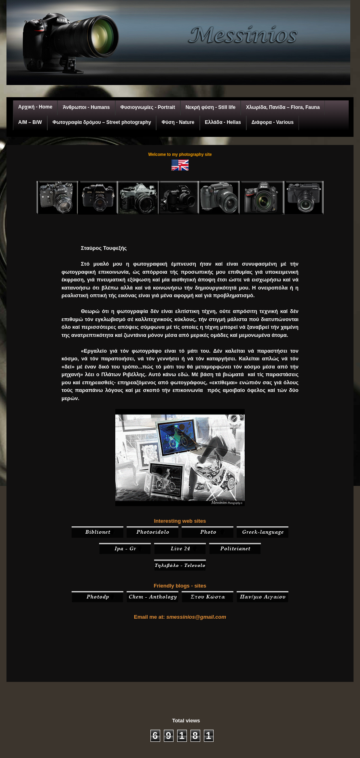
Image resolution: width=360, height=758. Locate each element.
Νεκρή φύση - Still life (211, 107)
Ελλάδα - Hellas (223, 122)
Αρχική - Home (35, 107)
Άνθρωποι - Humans (86, 107)
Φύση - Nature (177, 122)
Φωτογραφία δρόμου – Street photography (102, 122)
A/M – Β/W (30, 122)
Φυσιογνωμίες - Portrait (148, 107)
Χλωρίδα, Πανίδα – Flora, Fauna (283, 107)
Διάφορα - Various (273, 122)
